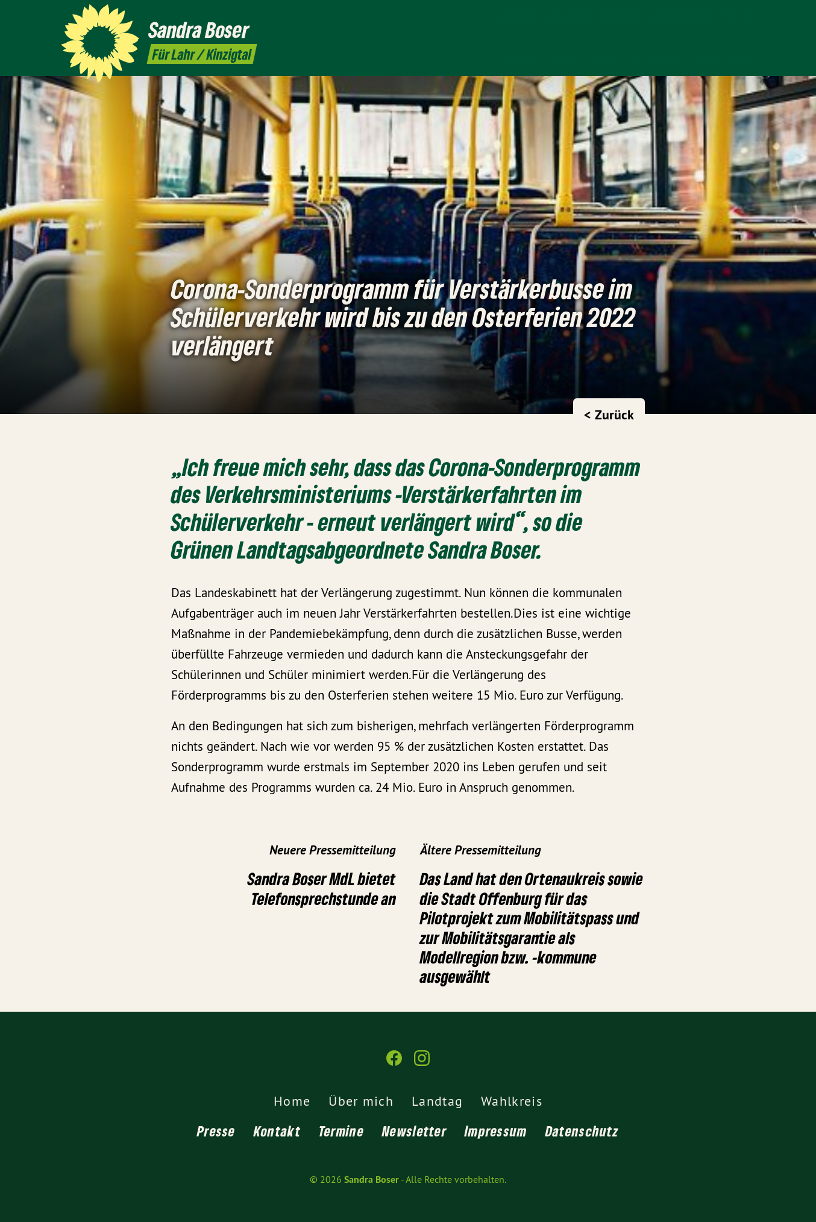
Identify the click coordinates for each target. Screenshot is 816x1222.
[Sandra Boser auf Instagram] (748, 16)
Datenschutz (582, 1130)
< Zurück (609, 415)
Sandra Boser (371, 1179)
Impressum (496, 1130)
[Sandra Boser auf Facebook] (730, 16)
